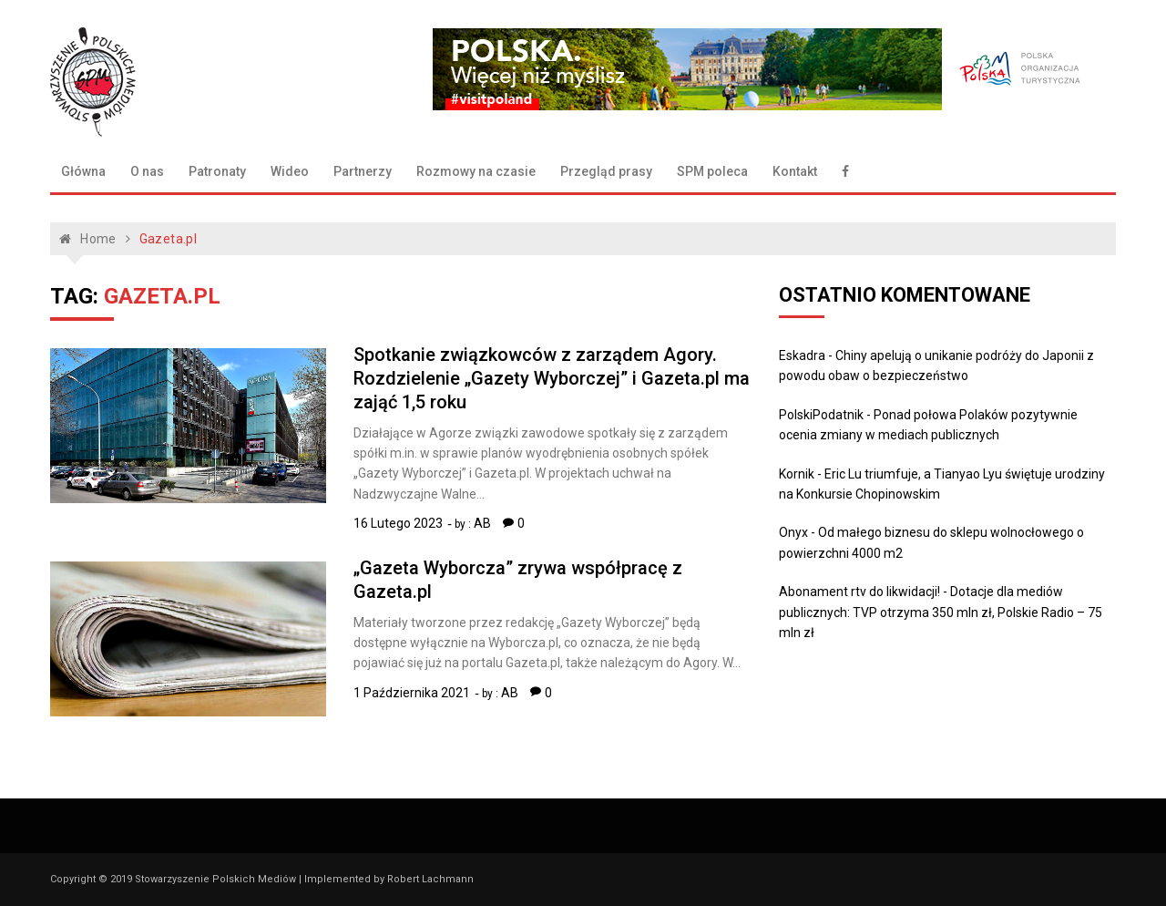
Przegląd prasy (606, 171)
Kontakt (794, 171)
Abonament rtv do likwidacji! (859, 591)
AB (482, 523)
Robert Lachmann (430, 879)
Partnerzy (362, 171)
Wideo (290, 171)
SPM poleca (712, 171)
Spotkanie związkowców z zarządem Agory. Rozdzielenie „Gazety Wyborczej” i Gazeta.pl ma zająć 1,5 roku (551, 378)
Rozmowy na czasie (476, 171)
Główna (83, 171)
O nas (147, 171)
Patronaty (217, 171)
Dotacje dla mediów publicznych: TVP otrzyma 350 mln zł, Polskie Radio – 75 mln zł (940, 612)
